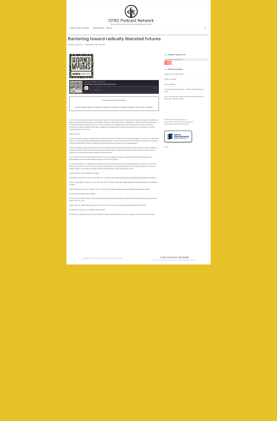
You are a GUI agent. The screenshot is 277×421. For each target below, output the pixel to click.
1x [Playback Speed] (98, 90)
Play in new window (119, 100)
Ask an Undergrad (169, 84)
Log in (166, 147)
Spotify (141, 107)
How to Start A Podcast (80, 28)
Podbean (123, 107)
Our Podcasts (98, 28)
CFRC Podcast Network (131, 20)
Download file (106, 100)
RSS (137, 107)
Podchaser (130, 107)
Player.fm (106, 107)
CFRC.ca (109, 28)
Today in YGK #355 (170, 79)
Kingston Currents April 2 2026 (173, 74)
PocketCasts (115, 107)
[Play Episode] (86, 88)
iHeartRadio (149, 107)
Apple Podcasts (87, 107)
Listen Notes (98, 107)
